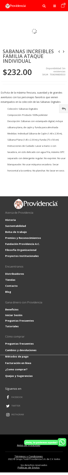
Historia (10, 220)
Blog (8, 291)
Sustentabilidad (15, 226)
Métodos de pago (17, 356)
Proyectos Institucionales (22, 256)
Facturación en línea (18, 363)
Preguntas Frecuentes (19, 320)
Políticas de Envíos (28, 467)
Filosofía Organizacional (20, 250)
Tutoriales (12, 326)
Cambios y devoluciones (21, 350)
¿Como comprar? (16, 369)
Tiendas (10, 279)
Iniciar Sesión (13, 315)
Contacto (11, 285)
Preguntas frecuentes (19, 343)
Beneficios (12, 309)
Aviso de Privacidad (28, 445)
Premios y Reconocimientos (23, 238)
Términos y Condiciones (28, 456)
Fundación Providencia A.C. (22, 244)
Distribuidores (14, 273)
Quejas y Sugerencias (19, 376)
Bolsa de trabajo (16, 232)
